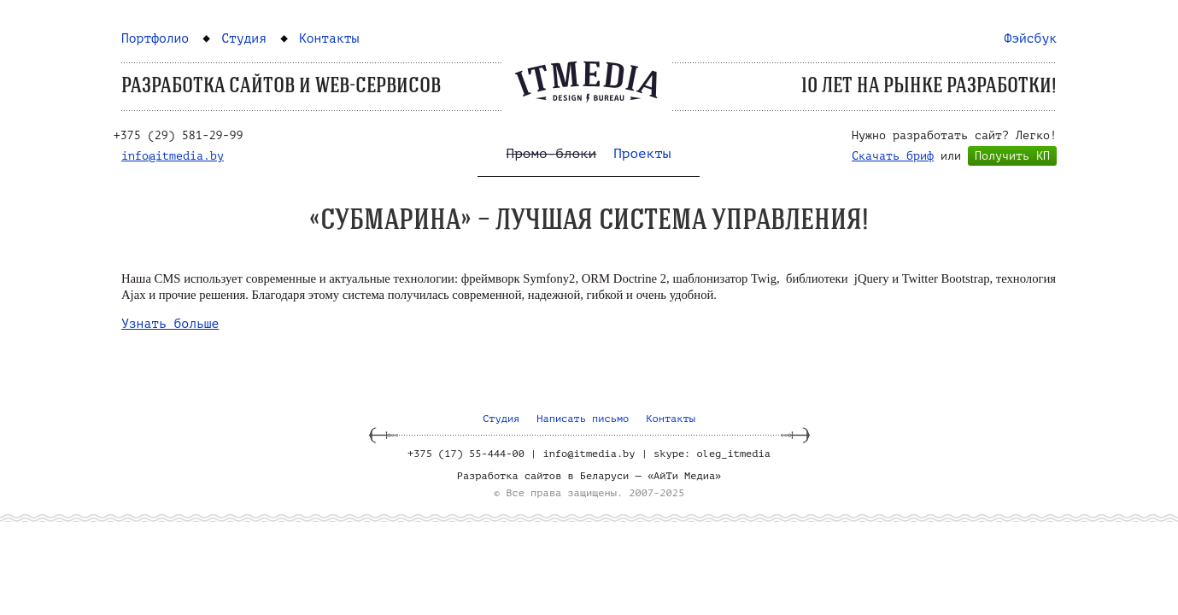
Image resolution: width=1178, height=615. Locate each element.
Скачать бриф (893, 155)
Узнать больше (170, 324)
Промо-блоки (552, 153)
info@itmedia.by (172, 155)
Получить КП (1012, 155)
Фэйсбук (1030, 38)
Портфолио (155, 38)
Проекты (642, 153)
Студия (244, 38)
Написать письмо (582, 419)
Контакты (329, 38)
